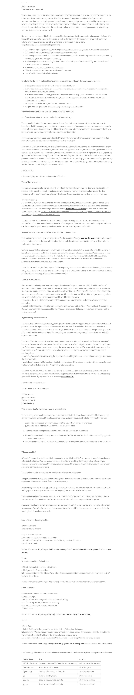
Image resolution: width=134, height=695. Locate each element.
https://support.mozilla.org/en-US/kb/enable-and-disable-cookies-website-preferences (72, 582)
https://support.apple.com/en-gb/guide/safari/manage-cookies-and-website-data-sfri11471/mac (75, 644)
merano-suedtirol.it (86, 238)
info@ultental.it (67, 377)
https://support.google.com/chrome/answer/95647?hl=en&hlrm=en (64, 614)
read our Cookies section (76, 209)
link (33, 176)
